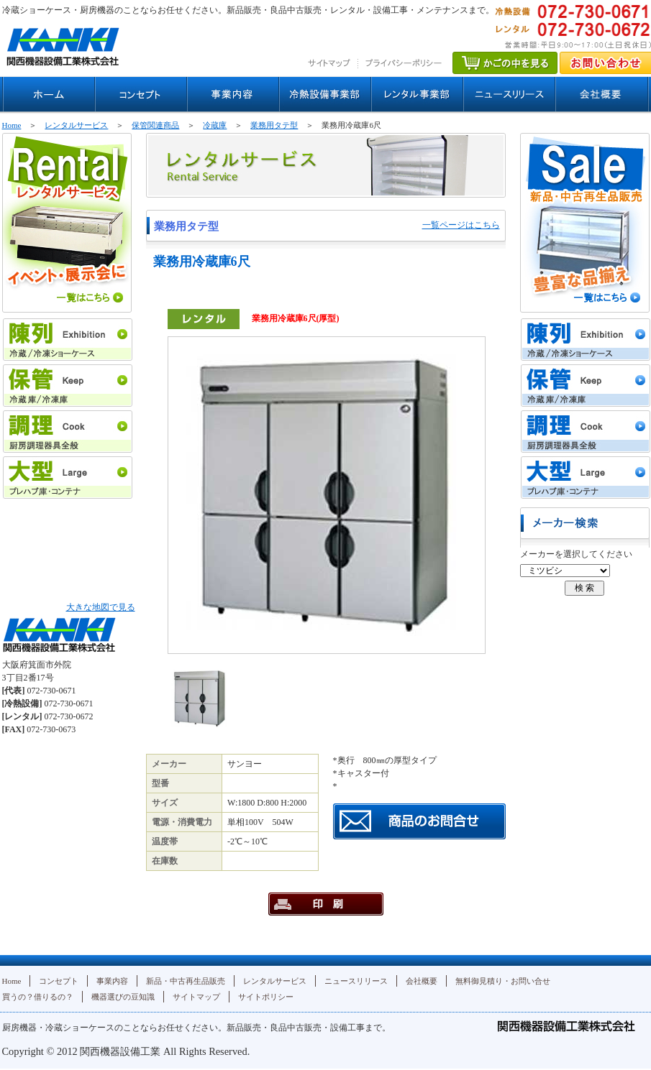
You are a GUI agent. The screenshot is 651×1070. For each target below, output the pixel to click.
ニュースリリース (356, 981)
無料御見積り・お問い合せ (502, 981)
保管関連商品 (155, 125)
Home (12, 125)
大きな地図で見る (100, 607)
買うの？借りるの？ (37, 996)
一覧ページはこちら (461, 225)
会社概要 (421, 981)
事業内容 (112, 981)
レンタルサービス (76, 125)
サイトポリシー (265, 996)
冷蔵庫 (215, 125)
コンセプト (58, 981)
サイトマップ (196, 996)
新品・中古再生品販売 (185, 981)
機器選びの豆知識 (123, 996)
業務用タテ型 (274, 125)
